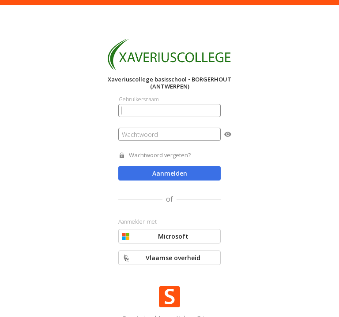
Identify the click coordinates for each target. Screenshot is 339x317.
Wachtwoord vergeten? (160, 155)
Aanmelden (169, 173)
